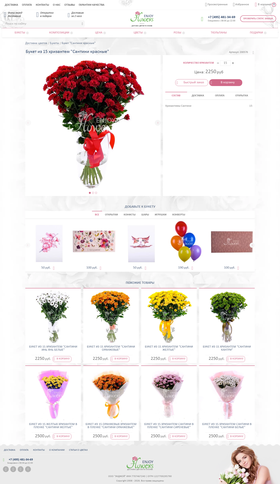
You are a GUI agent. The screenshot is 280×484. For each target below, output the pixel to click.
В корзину (228, 82)
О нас (56, 5)
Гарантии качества (91, 5)
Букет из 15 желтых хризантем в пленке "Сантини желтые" (53, 426)
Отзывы (69, 5)
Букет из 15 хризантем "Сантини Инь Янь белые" (53, 348)
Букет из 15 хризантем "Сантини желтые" (169, 348)
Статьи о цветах (78, 450)
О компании (57, 450)
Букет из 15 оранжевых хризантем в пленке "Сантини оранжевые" (111, 426)
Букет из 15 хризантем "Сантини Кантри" (227, 348)
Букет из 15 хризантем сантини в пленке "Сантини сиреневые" (169, 426)
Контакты (42, 5)
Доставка (11, 5)
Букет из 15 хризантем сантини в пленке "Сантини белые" (227, 426)
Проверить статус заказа (258, 18)
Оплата (27, 5)
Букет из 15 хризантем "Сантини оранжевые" (111, 348)
